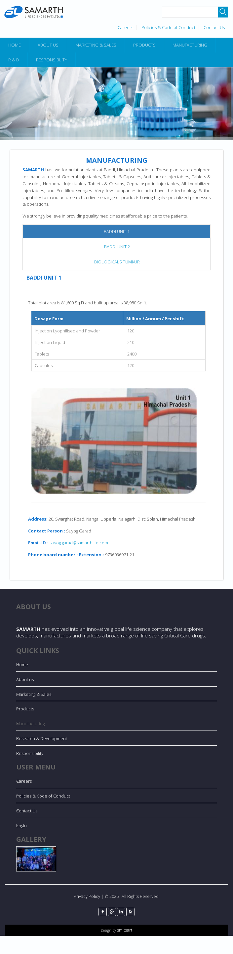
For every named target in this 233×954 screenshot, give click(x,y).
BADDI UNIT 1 (117, 231)
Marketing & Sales (95, 45)
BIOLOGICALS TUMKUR (117, 262)
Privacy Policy (87, 896)
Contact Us (214, 27)
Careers (125, 27)
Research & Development (41, 738)
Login (21, 826)
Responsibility (29, 753)
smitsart (124, 930)
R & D (13, 60)
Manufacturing (190, 45)
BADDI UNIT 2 (117, 247)
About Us (48, 45)
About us (25, 679)
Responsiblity (51, 60)
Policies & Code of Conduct (168, 27)
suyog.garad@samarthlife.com (79, 543)
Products (144, 45)
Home (14, 45)
